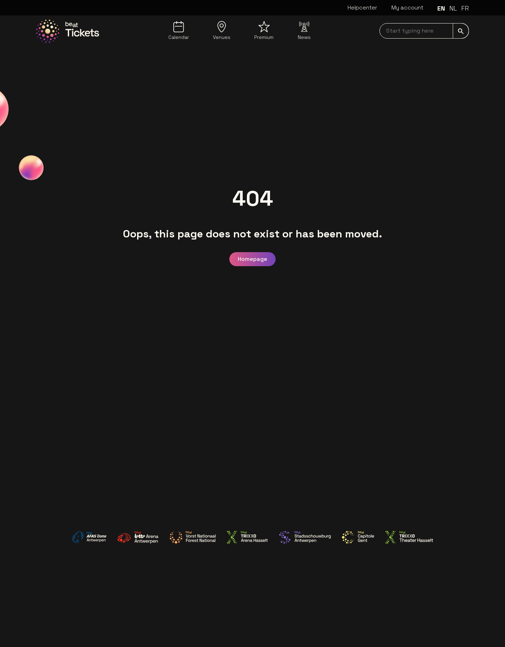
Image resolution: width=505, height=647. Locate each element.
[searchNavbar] (424, 31)
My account (407, 7)
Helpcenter (362, 7)
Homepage (252, 259)
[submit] (461, 31)
